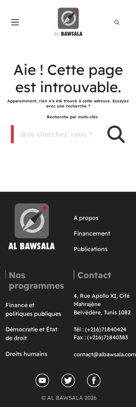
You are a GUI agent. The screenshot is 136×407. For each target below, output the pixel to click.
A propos (86, 217)
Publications (91, 249)
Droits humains (26, 353)
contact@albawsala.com (105, 354)
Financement (92, 233)
